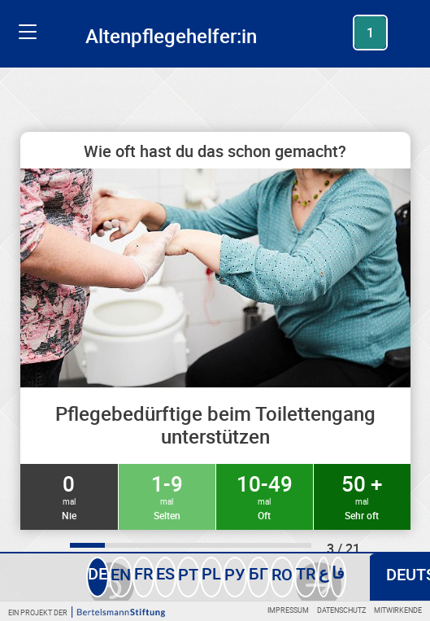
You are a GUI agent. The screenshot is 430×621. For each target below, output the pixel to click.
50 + (362, 496)
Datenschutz (341, 610)
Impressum (288, 610)
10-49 (264, 496)
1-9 (167, 496)
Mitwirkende (398, 610)
